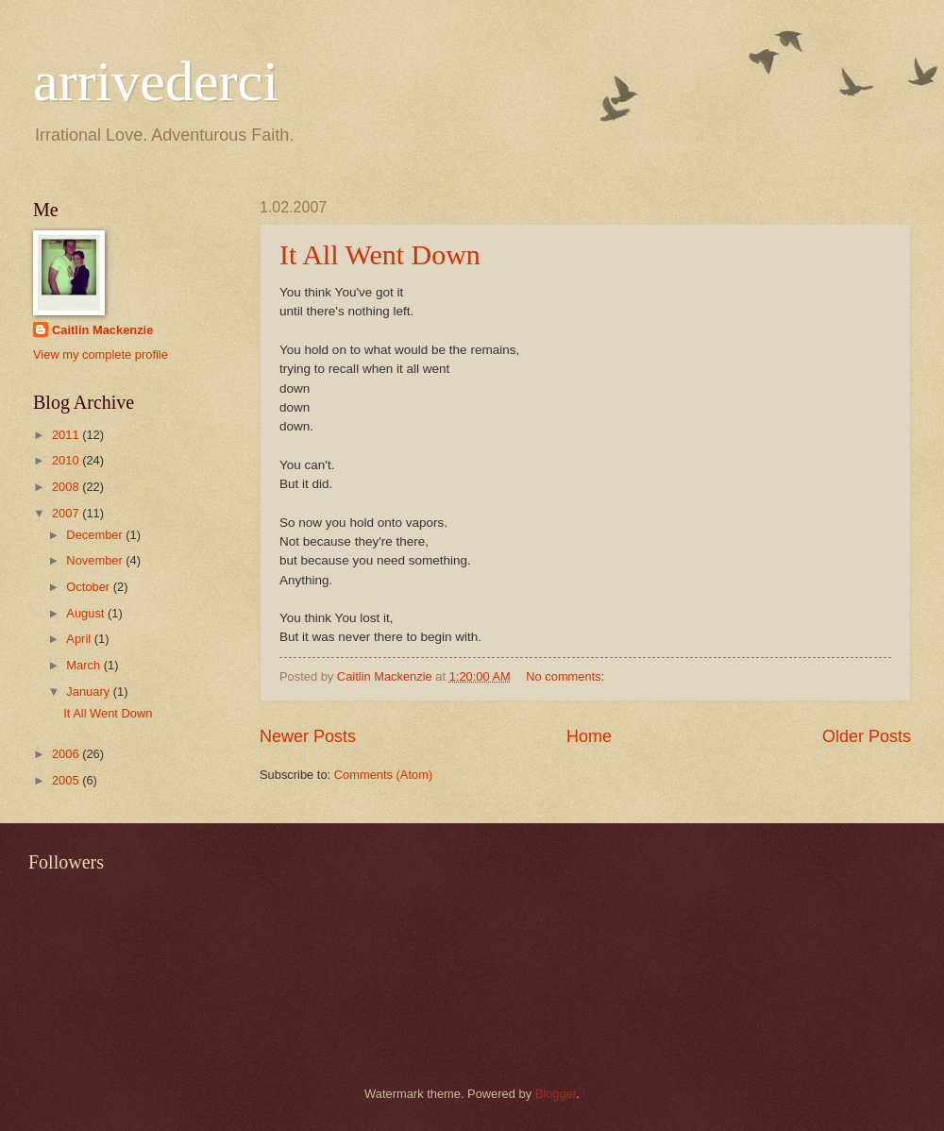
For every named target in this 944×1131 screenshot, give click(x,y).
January (89, 691)
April (79, 639)
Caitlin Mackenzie (102, 330)
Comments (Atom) (383, 775)
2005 (67, 780)
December (96, 535)
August (87, 613)
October (89, 587)
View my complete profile (100, 354)
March (84, 665)
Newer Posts (308, 736)
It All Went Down (379, 254)
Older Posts (866, 736)
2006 (67, 754)
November (96, 560)
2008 (67, 487)
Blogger (556, 1094)
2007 (67, 513)
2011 (67, 435)
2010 (67, 460)
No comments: (567, 676)
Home (589, 736)
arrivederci (155, 81)
